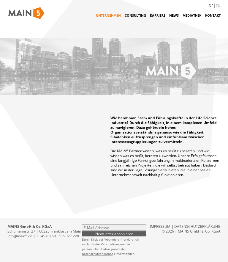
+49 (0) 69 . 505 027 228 (59, 236)
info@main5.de (19, 236)
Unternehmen (108, 15)
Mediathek (192, 15)
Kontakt (213, 15)
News (174, 15)
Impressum (160, 226)
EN (218, 5)
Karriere (157, 15)
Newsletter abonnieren (114, 233)
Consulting (135, 15)
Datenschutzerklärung (97, 254)
